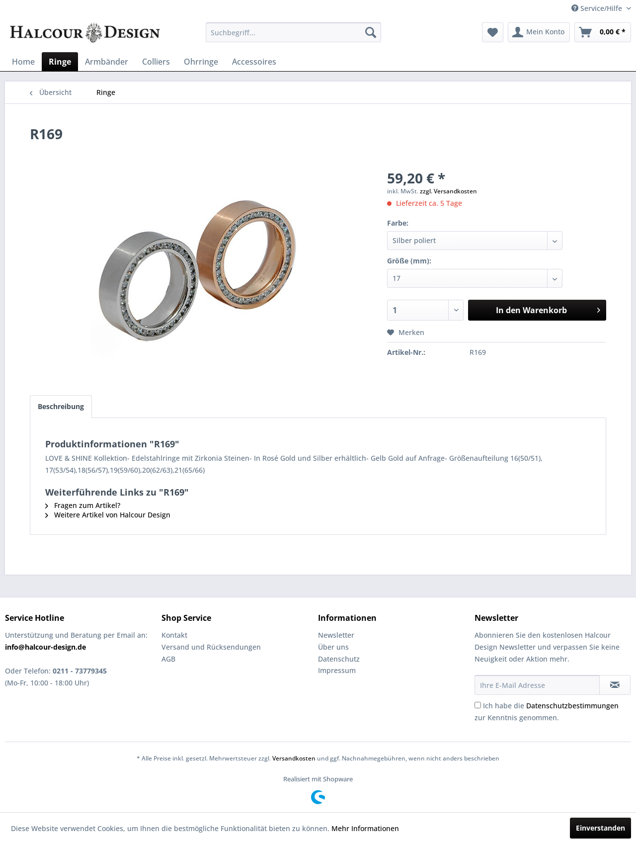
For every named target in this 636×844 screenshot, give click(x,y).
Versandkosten (294, 758)
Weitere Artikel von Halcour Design (107, 514)
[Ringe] (60, 61)
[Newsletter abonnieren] (615, 685)
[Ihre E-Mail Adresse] (537, 685)
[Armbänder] (106, 61)
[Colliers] (156, 61)
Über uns (333, 647)
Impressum (337, 670)
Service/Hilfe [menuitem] (597, 8)
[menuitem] (293, 32)
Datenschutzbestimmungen (572, 705)
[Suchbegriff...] (293, 32)
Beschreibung (61, 406)
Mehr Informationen (365, 828)
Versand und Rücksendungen (211, 647)
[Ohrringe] (201, 61)
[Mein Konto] (539, 32)
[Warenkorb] (602, 32)
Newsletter (336, 635)
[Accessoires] (254, 61)
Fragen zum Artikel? (82, 505)
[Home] (23, 61)
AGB (168, 659)
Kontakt (174, 635)
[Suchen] (370, 32)
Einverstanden (600, 828)
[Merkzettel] (492, 32)
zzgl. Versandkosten (448, 191)
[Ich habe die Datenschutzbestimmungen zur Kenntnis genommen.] (478, 705)
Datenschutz (339, 659)
